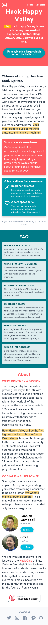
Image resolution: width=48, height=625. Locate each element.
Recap (30, 5)
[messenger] (33, 618)
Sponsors (40, 5)
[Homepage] (4, 5)
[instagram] (17, 618)
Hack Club (25, 560)
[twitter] (9, 618)
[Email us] (41, 618)
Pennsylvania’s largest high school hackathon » (24, 53)
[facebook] (25, 618)
